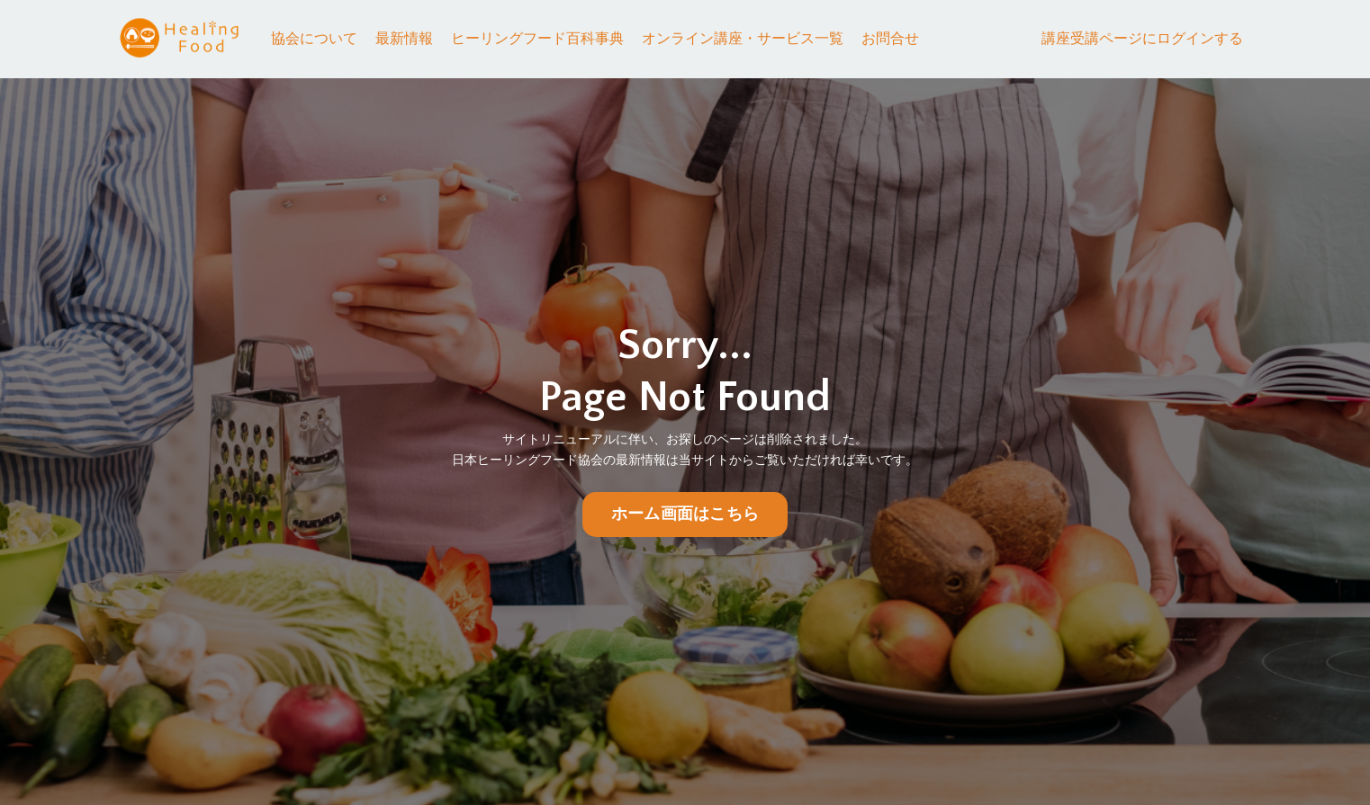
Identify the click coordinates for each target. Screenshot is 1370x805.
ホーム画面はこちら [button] (685, 514)
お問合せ (890, 39)
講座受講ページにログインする (1142, 39)
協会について (314, 39)
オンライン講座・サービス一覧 (742, 39)
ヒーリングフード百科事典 (537, 39)
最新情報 (404, 39)
